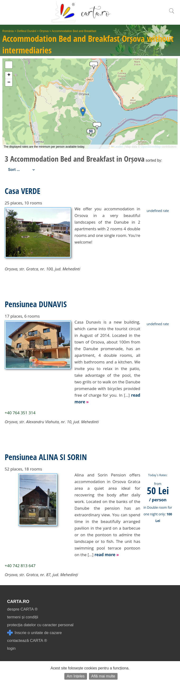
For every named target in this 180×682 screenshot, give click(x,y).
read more (106, 554)
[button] (83, 112)
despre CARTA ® (22, 609)
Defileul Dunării (26, 31)
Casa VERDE (22, 190)
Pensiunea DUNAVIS (36, 304)
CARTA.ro (18, 601)
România (8, 31)
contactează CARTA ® (27, 640)
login (11, 648)
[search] (171, 13)
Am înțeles (76, 676)
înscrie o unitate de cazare (34, 632)
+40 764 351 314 (20, 412)
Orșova (44, 31)
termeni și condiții (22, 617)
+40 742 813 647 (20, 565)
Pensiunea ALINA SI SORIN (46, 457)
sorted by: (153, 160)
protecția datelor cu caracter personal (40, 625)
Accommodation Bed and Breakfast (74, 31)
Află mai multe (103, 676)
